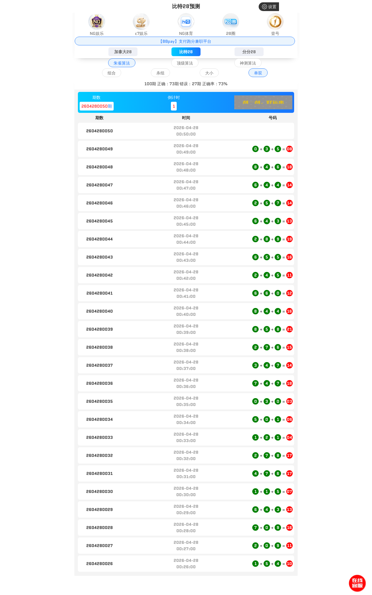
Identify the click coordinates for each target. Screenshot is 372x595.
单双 (258, 73)
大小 (209, 73)
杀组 (160, 73)
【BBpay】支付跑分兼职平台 (184, 41)
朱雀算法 (122, 63)
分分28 (249, 52)
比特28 (186, 52)
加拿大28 (123, 52)
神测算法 (248, 63)
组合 (112, 73)
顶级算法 (185, 63)
